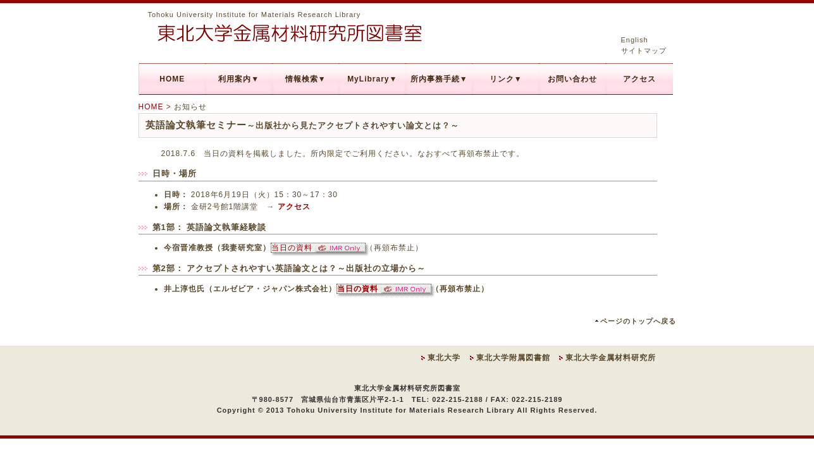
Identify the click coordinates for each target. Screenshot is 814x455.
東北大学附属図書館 (513, 357)
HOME (151, 106)
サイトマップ (644, 50)
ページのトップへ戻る (638, 321)
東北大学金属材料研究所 (610, 357)
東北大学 (444, 357)
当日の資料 (318, 247)
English (634, 40)
